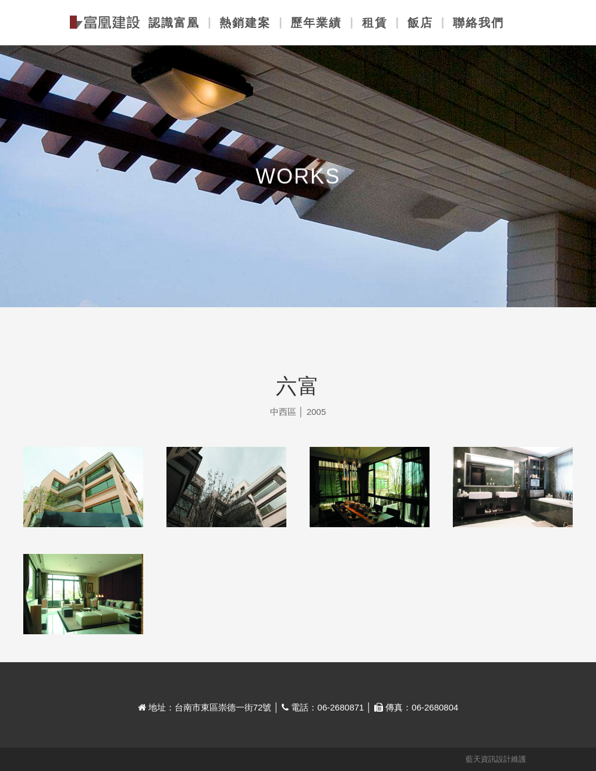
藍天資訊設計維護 (496, 759)
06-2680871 (340, 707)
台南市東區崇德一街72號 (223, 707)
